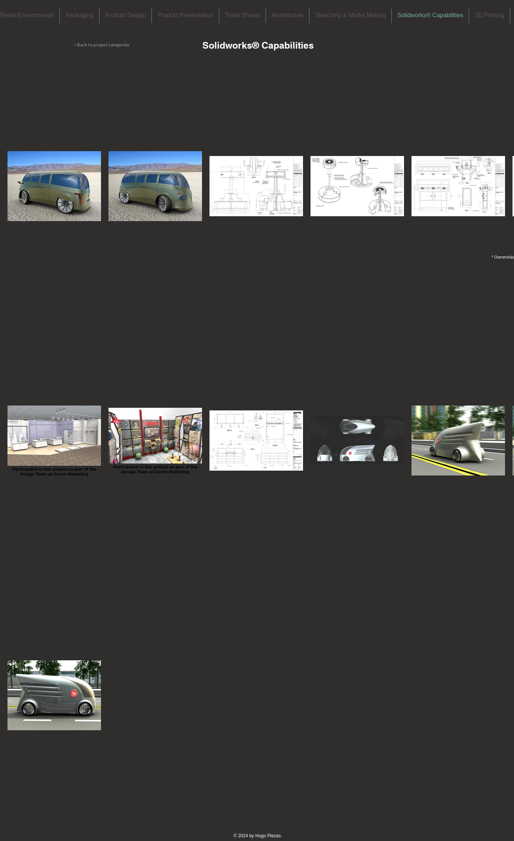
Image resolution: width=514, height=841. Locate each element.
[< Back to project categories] (111, 45)
